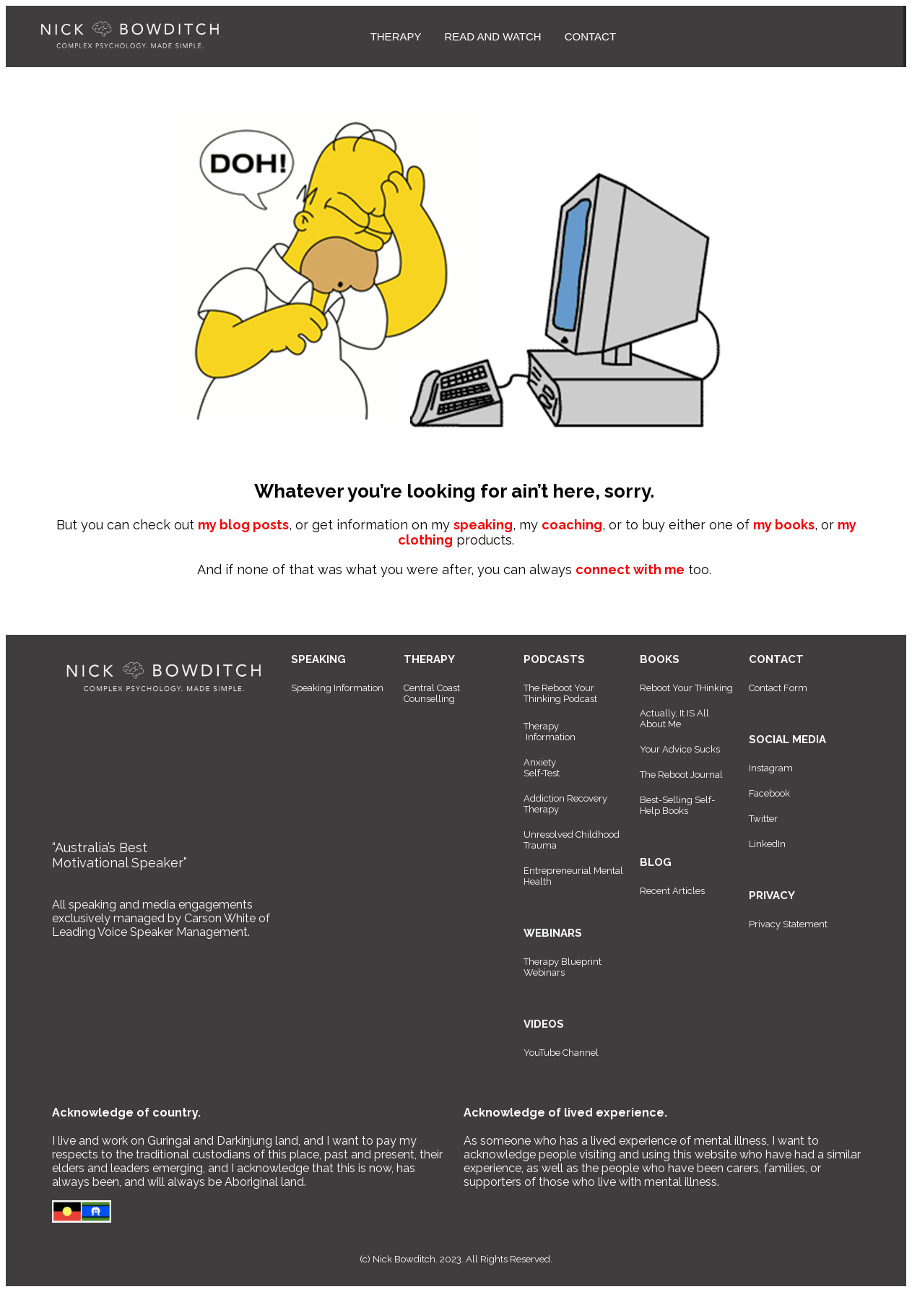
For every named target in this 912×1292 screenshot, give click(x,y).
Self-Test (542, 773)
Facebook (769, 793)
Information (551, 737)
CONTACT (590, 36)
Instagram (771, 768)
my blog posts (243, 524)
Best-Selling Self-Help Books (677, 805)
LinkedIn (767, 843)
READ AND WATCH (492, 36)
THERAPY (396, 36)
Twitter (763, 818)
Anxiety (540, 762)
